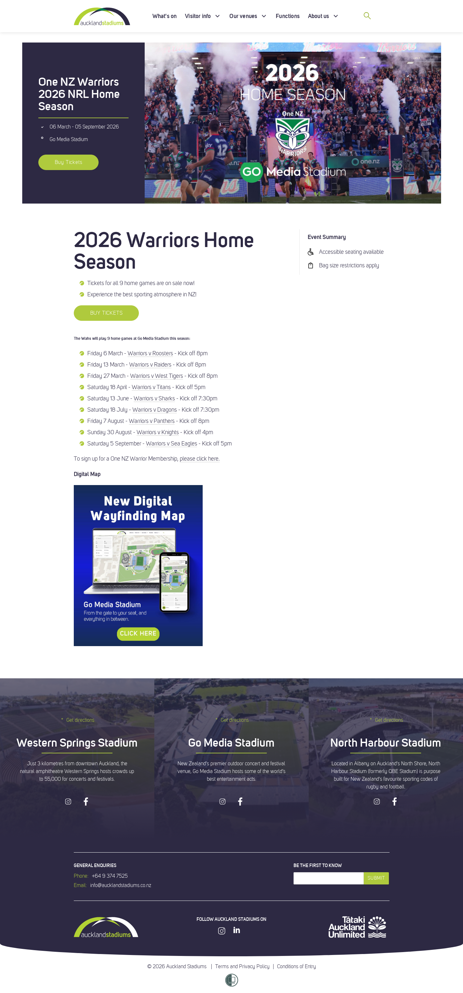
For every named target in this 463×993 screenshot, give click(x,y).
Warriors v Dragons (154, 409)
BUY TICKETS (106, 313)
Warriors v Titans (151, 387)
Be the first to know (318, 865)
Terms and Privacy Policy (242, 966)
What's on (164, 16)
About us (318, 16)
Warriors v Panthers (152, 421)
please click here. (200, 458)
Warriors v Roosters (150, 353)
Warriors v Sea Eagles (171, 443)
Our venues (243, 16)
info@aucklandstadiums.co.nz (120, 885)
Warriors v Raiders (150, 364)
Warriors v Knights (158, 432)
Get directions (77, 720)
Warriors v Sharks (154, 398)
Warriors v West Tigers (156, 376)
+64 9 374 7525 (110, 876)
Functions (288, 16)
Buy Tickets (68, 162)
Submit (376, 878)
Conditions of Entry (296, 966)
